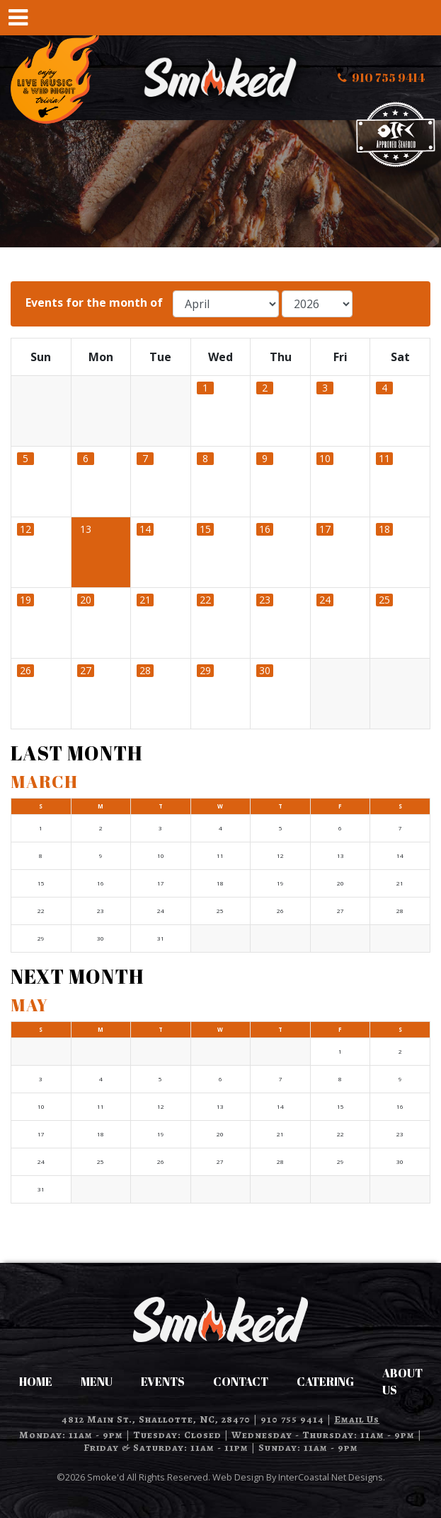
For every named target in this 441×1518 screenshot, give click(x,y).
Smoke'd (220, 78)
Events (163, 1381)
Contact (240, 1381)
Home (35, 1381)
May (29, 1005)
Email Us (356, 1419)
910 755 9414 (292, 1419)
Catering (325, 1381)
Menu (97, 1381)
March (44, 781)
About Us (402, 1381)
